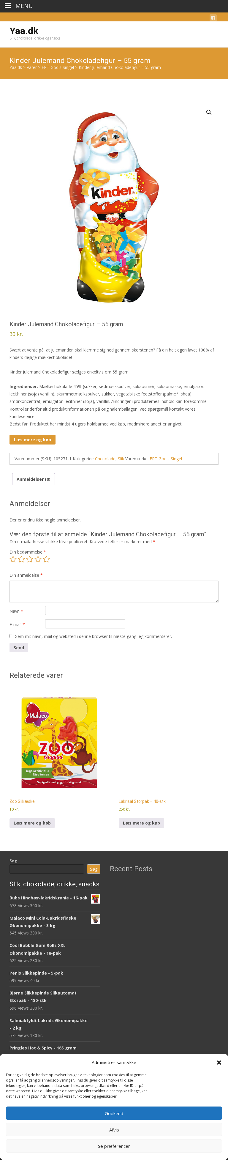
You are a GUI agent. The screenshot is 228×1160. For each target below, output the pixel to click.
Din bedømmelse (28, 552)
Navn (16, 611)
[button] (219, 1063)
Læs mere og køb (32, 439)
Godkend (114, 1113)
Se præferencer (114, 1146)
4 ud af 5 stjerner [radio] (38, 559)
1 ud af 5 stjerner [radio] (13, 559)
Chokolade (105, 458)
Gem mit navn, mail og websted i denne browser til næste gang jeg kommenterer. (93, 636)
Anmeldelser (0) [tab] (33, 479)
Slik (121, 458)
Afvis (114, 1130)
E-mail (17, 624)
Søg (14, 860)
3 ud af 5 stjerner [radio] (29, 559)
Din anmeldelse (26, 575)
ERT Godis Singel (166, 458)
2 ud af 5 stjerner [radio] (21, 559)
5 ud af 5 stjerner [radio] (46, 559)
